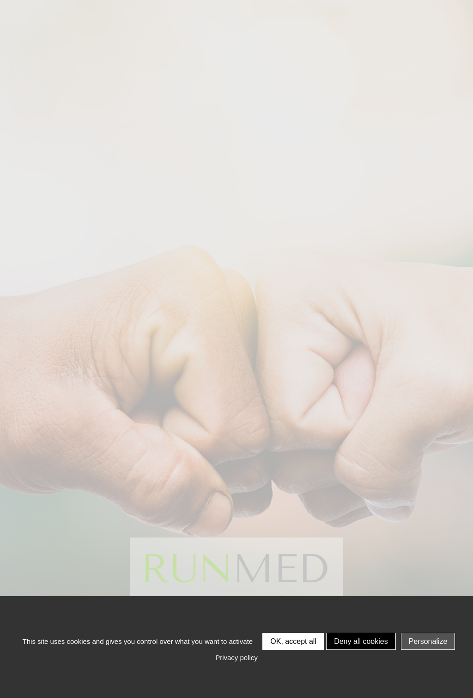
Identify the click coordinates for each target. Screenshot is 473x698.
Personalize (428, 641)
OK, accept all (293, 641)
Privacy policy (236, 657)
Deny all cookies (361, 641)
